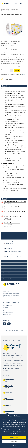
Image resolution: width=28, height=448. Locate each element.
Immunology (6, 261)
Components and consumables (10, 270)
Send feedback (7, 314)
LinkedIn (4, 323)
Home (2, 9)
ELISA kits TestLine (9, 243)
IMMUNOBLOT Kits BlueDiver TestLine (13, 251)
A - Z (4, 238)
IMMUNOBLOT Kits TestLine (11, 248)
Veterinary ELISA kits (7, 264)
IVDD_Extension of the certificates (14, 211)
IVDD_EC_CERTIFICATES (11, 207)
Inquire (17, 70)
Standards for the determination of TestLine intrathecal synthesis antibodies (14, 257)
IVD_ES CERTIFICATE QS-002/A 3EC (15, 202)
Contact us (6, 311)
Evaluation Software (7, 273)
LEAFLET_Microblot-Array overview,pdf (12, 224)
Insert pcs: (4, 69)
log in (23, 74)
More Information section (8, 429)
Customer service (7, 309)
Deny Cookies (14, 441)
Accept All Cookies (14, 437)
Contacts (5, 307)
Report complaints (8, 312)
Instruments (6, 267)
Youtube (9, 323)
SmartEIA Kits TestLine (10, 246)
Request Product (8, 79)
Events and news (7, 305)
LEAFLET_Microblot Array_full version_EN (13, 217)
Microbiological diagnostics (9, 278)
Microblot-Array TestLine (10, 254)
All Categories (6, 235)
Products (7, 9)
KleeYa (4, 275)
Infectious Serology (14, 9)
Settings (14, 445)
